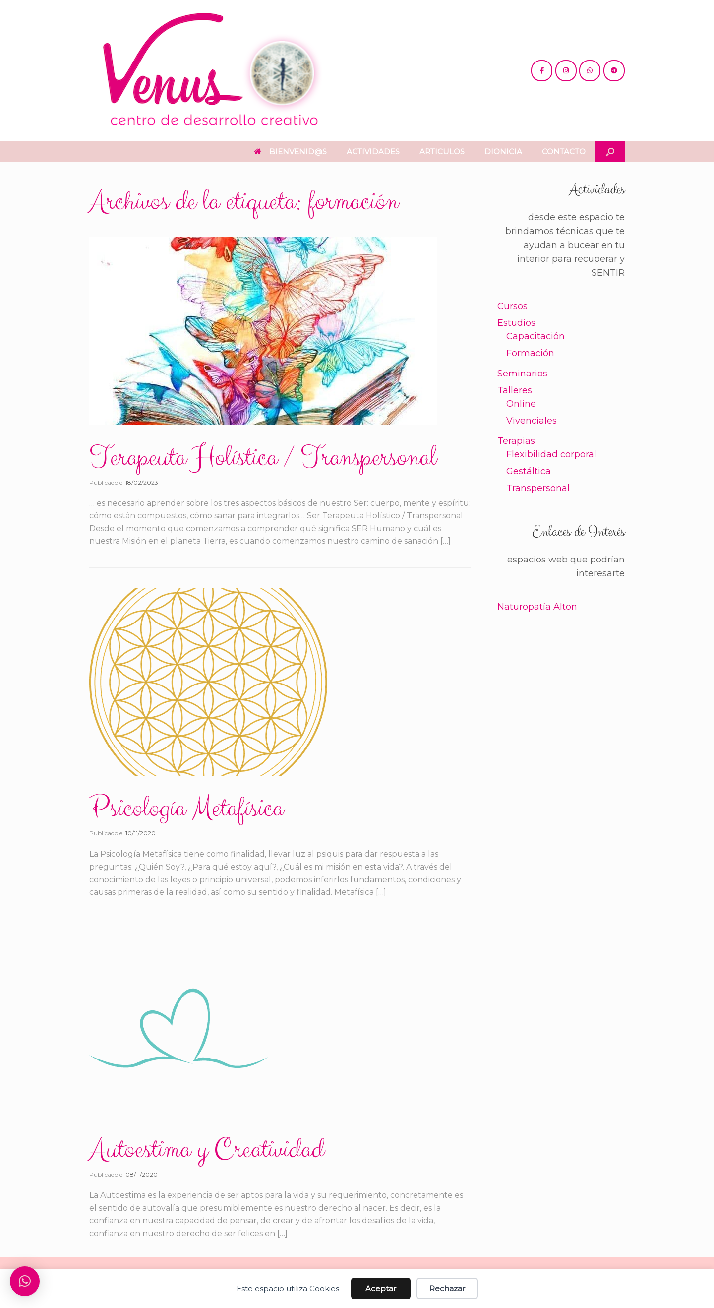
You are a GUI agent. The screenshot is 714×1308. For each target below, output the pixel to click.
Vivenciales (531, 420)
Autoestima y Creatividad (206, 1150)
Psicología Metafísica (186, 808)
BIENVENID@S (290, 151)
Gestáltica (528, 471)
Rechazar (447, 1288)
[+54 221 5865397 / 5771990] (589, 70)
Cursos (512, 306)
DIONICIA (503, 151)
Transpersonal (538, 488)
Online (521, 403)
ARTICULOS (442, 151)
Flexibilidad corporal (551, 454)
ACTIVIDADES (373, 151)
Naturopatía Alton (537, 606)
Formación (530, 353)
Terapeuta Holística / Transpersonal (262, 458)
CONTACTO (564, 151)
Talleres (514, 390)
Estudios (516, 322)
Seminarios (522, 373)
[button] (610, 151)
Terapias (516, 441)
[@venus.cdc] (566, 70)
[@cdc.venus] (541, 70)
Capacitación (535, 336)
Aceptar (380, 1288)
